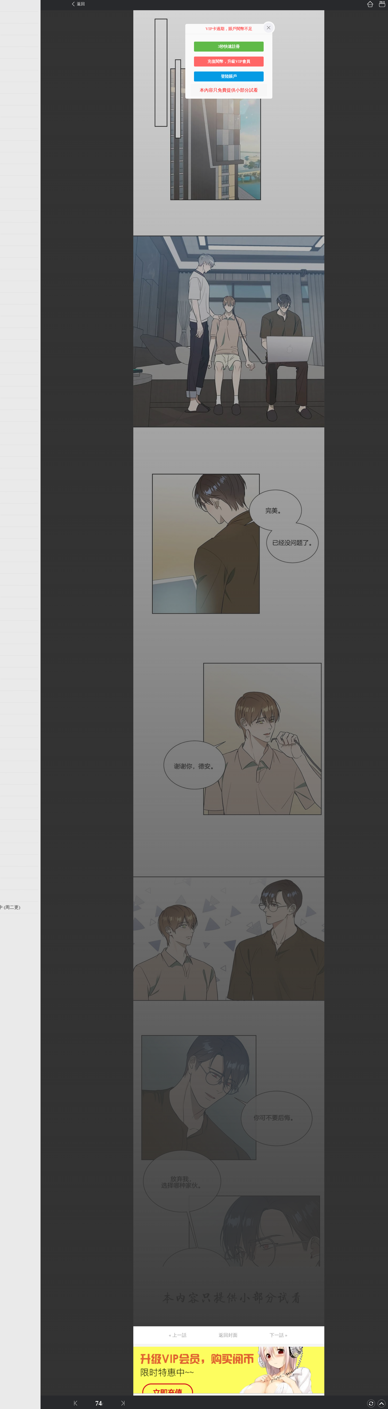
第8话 (10, 87)
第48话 (11, 556)
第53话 (11, 614)
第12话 (11, 134)
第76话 (11, 883)
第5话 (10, 52)
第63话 (11, 731)
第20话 (11, 228)
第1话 (10, 5)
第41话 (11, 474)
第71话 (11, 825)
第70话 (11, 813)
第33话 (11, 380)
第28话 (11, 321)
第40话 (11, 462)
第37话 (11, 427)
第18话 (11, 204)
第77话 (11, 895)
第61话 (11, 708)
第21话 (11, 239)
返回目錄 (16, 923)
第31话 (11, 356)
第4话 (10, 40)
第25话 (11, 286)
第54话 (11, 626)
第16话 (11, 181)
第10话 (11, 111)
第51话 (11, 591)
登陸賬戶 (229, 76)
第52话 (11, 602)
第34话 (11, 392)
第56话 (11, 649)
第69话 (11, 801)
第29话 (11, 333)
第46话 (11, 532)
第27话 (11, 310)
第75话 (11, 872)
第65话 (11, 755)
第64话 (11, 743)
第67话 (11, 778)
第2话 (10, 17)
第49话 (11, 567)
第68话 (11, 790)
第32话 (11, 368)
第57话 (11, 661)
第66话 (11, 766)
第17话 (11, 193)
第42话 (11, 485)
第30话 (11, 345)
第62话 (11, 719)
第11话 (11, 122)
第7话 (10, 75)
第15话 (11, 169)
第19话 (11, 216)
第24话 (11, 275)
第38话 (11, 438)
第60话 (11, 696)
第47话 (11, 544)
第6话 (10, 64)
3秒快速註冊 (229, 46)
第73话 (11, 848)
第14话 (11, 157)
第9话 (10, 99)
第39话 (11, 450)
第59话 (11, 684)
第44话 (11, 509)
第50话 (11, 579)
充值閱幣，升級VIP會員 (228, 61)
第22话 (11, 251)
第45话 (11, 520)
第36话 (11, 415)
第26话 (11, 298)
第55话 (11, 637)
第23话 (11, 263)
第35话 (11, 403)
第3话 (10, 29)
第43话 (11, 497)
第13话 (11, 146)
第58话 (11, 673)
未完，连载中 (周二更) (27, 907)
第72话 (11, 837)
